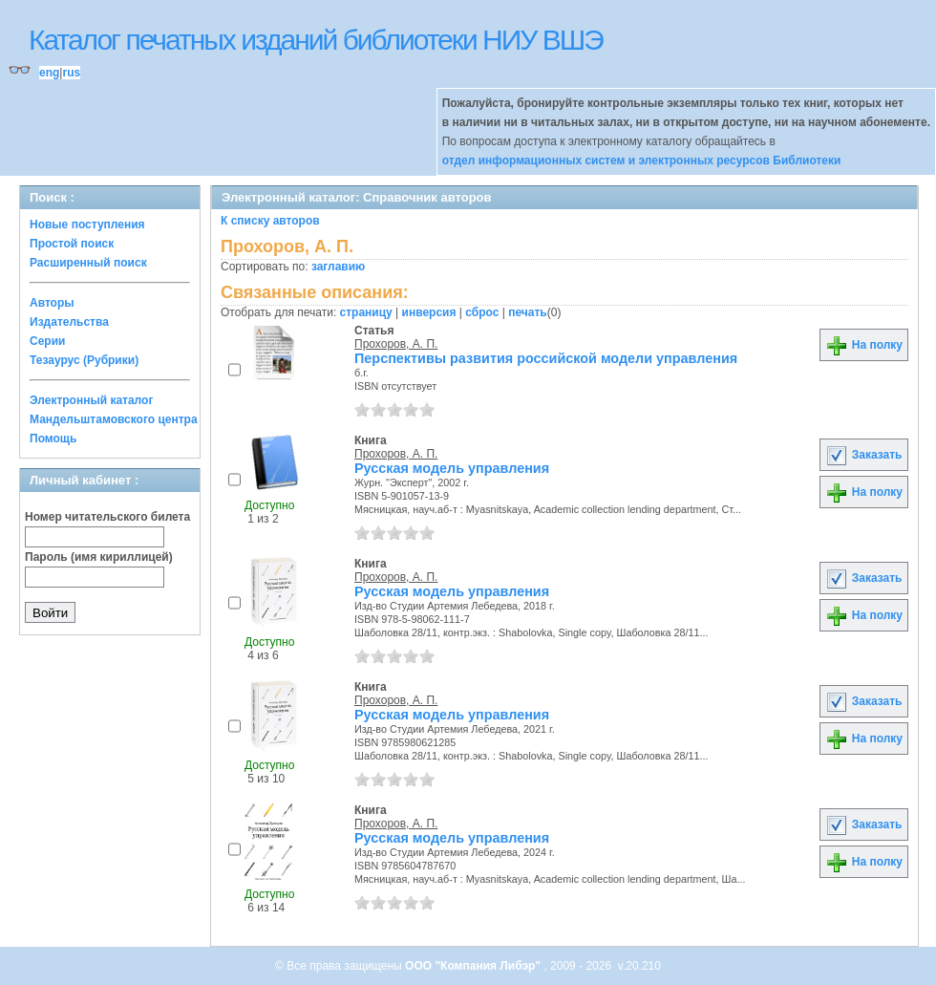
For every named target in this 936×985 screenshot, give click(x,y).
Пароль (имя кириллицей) (99, 557)
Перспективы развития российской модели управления (545, 358)
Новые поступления (87, 224)
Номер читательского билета (107, 517)
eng (49, 72)
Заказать (863, 454)
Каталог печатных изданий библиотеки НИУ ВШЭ (316, 39)
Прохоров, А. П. (395, 344)
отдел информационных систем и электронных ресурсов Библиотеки (641, 160)
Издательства (69, 322)
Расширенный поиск (88, 262)
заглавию (338, 266)
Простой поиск (72, 243)
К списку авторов (270, 220)
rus (71, 72)
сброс (482, 312)
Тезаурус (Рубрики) (84, 360)
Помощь (53, 438)
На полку (864, 345)
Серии (47, 341)
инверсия (429, 312)
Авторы (52, 303)
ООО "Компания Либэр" (474, 966)
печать (527, 312)
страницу (366, 312)
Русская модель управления (451, 468)
